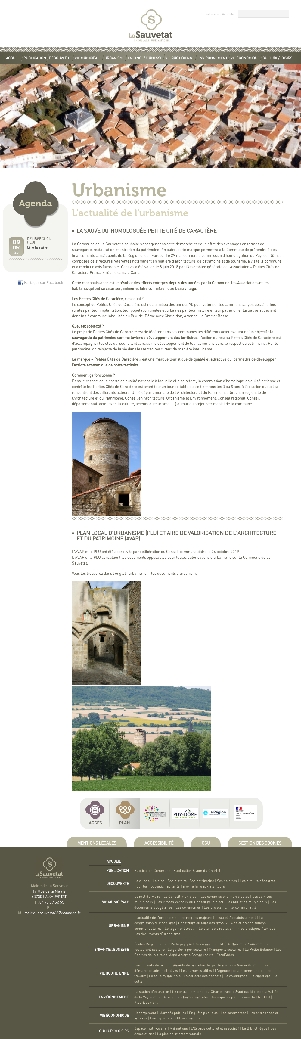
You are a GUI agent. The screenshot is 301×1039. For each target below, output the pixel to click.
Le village (142, 881)
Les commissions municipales (224, 896)
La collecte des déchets (202, 976)
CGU (206, 843)
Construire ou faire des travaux (203, 923)
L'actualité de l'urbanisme (155, 917)
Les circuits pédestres (257, 881)
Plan (124, 823)
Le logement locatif (180, 928)
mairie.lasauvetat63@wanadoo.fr (52, 913)
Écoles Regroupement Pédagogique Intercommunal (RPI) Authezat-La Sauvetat (198, 944)
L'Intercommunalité (240, 907)
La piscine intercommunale (179, 1034)
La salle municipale (165, 976)
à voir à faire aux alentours (204, 886)
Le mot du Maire (147, 896)
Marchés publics (172, 1013)
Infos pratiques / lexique (256, 928)
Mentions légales (96, 843)
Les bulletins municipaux (246, 902)
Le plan (159, 881)
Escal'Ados (225, 955)
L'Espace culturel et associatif (215, 1028)
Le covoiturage (235, 976)
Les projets (213, 907)
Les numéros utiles (196, 970)
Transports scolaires (225, 949)
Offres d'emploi (187, 1018)
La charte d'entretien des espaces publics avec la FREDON (223, 997)
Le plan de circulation (216, 928)
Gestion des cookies (259, 843)
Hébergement (145, 1013)
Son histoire (177, 881)
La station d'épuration (151, 992)
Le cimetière (260, 976)
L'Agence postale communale (238, 970)
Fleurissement (146, 1002)
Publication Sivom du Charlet (196, 871)
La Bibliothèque (254, 1028)
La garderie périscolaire (187, 949)
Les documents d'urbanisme (157, 934)
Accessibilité (158, 843)
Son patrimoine (202, 881)
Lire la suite (37, 247)
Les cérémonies (188, 907)
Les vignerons (161, 1018)
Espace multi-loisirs (150, 1028)
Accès (95, 823)
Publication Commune (152, 871)
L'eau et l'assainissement (235, 917)
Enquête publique (203, 1013)
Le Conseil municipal (180, 896)
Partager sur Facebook (43, 283)
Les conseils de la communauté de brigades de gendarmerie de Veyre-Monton (196, 965)
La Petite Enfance (259, 949)
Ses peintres (227, 881)
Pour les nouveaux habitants (157, 886)
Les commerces (233, 1013)
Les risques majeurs (195, 917)
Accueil (13, 58)
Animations (179, 1028)
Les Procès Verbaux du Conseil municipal (189, 902)
